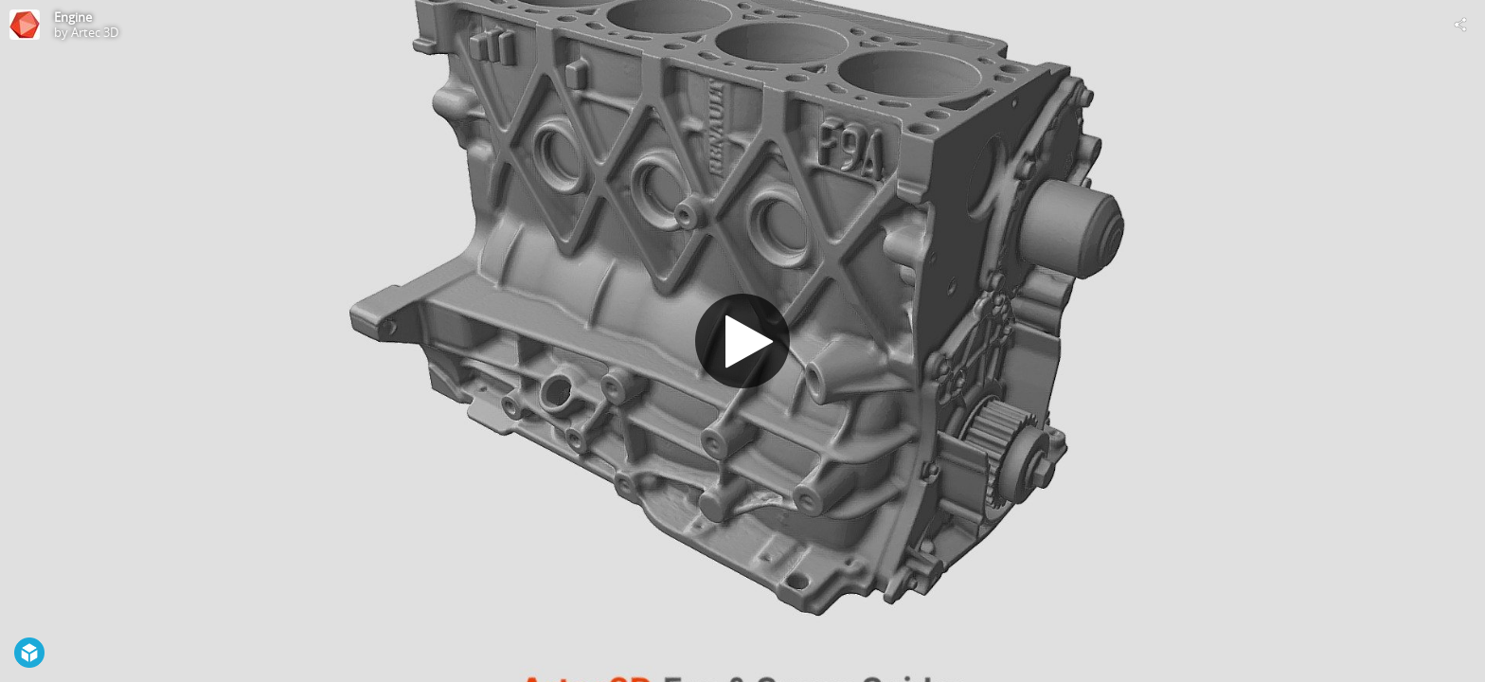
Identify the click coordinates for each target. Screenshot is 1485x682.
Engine (73, 17)
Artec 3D (94, 32)
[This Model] (24, 24)
